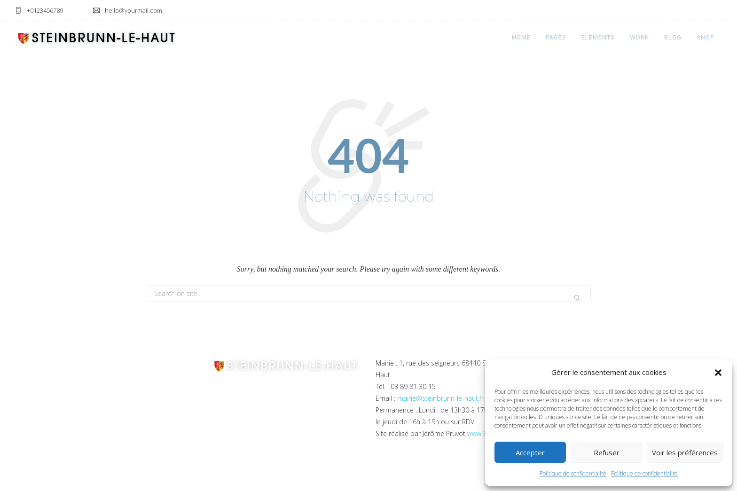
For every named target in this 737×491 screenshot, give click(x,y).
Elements (598, 37)
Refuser (606, 452)
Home (521, 37)
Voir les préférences (685, 452)
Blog (673, 37)
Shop (705, 37)
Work (639, 37)
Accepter (530, 452)
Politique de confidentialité (573, 473)
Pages (556, 37)
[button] (718, 372)
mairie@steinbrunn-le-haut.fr (440, 398)
